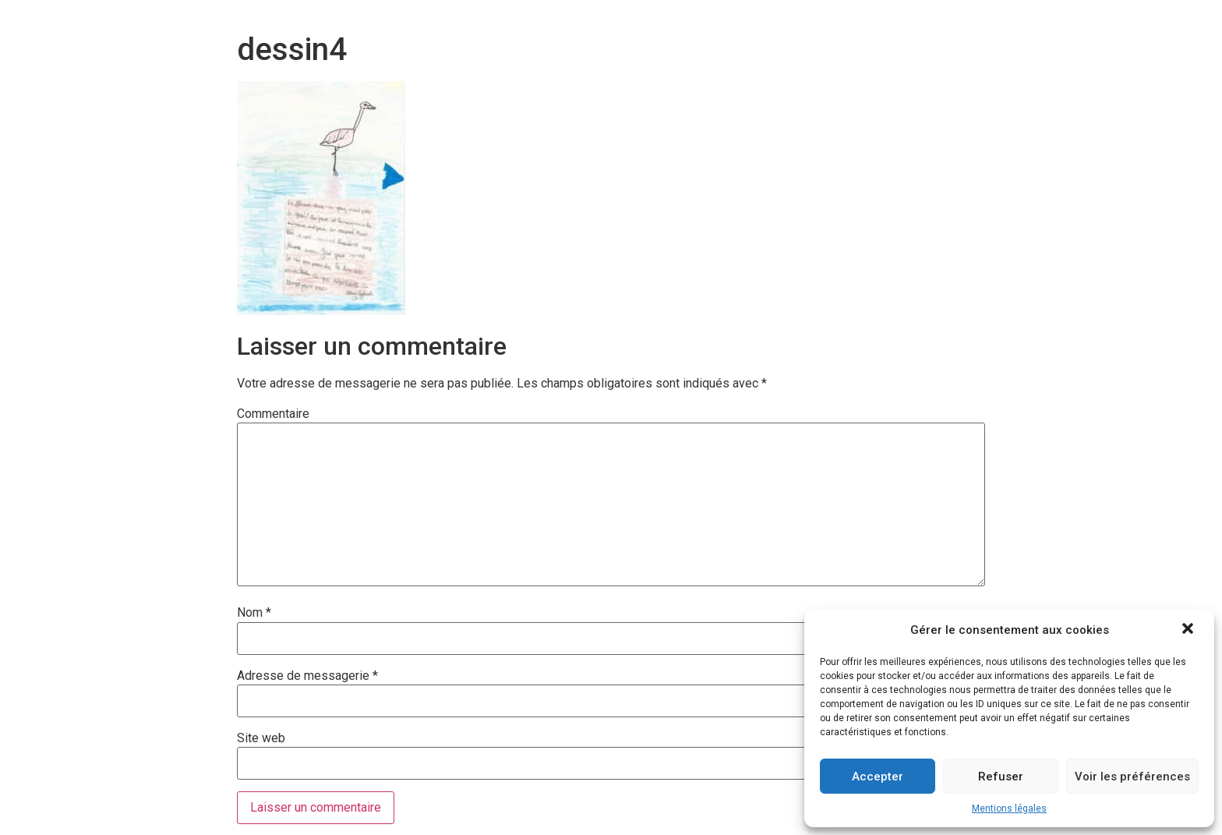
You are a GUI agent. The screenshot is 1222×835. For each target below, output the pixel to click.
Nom (254, 613)
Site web (261, 738)
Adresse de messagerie (307, 676)
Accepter (877, 777)
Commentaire (273, 414)
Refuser (1000, 777)
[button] (1189, 630)
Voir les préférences (1132, 777)
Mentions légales (1009, 808)
